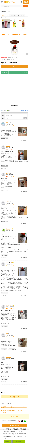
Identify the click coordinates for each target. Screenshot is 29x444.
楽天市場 (4, 72)
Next (27, 26)
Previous (1, 26)
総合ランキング (5, 15)
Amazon (13, 72)
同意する (18, 441)
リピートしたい (21, 15)
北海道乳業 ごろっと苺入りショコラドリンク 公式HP (14, 415)
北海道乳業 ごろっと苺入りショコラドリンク (13, 419)
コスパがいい (13, 15)
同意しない (8, 441)
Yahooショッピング (22, 72)
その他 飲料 (6, 418)
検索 (26, 6)
